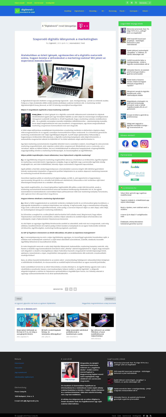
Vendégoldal (50, 3)
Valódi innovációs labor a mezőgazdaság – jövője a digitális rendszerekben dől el (138, 61)
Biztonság (112, 11)
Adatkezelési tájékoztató (24, 376)
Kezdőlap (67, 11)
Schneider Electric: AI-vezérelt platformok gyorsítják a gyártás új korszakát (138, 70)
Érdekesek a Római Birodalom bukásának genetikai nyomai (132, 221)
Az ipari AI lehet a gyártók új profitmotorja (137, 114)
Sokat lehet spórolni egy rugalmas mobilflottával (133, 193)
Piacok (122, 11)
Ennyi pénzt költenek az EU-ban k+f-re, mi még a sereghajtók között (27, 331)
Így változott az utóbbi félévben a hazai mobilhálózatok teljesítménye (100, 332)
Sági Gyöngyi (70, 378)
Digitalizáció (79, 11)
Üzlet (119, 414)
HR (103, 11)
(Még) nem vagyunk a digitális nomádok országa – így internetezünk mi (137, 124)
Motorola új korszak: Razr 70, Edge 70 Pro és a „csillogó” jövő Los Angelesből (138, 30)
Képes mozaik (19, 3)
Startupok (133, 11)
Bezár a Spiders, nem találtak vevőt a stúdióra (135, 207)
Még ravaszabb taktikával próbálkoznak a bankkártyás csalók (77, 331)
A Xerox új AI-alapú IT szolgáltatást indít (134, 214)
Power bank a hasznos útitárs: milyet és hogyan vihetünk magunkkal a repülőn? (136, 81)
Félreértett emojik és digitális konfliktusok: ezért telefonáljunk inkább (138, 92)
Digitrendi (52, 42)
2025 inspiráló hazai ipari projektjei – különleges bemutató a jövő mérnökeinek (136, 40)
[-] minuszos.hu (129, 187)
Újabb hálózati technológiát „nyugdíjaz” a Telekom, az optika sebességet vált (137, 51)
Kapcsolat (18, 366)
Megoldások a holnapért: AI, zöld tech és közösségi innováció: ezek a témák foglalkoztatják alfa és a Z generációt (137, 104)
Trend (83, 42)
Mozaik (29, 3)
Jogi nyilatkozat (21, 371)
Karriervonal (38, 3)
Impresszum (19, 362)
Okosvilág (92, 11)
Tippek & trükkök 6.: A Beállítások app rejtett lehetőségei (135, 200)
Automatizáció (75, 42)
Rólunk (145, 11)
